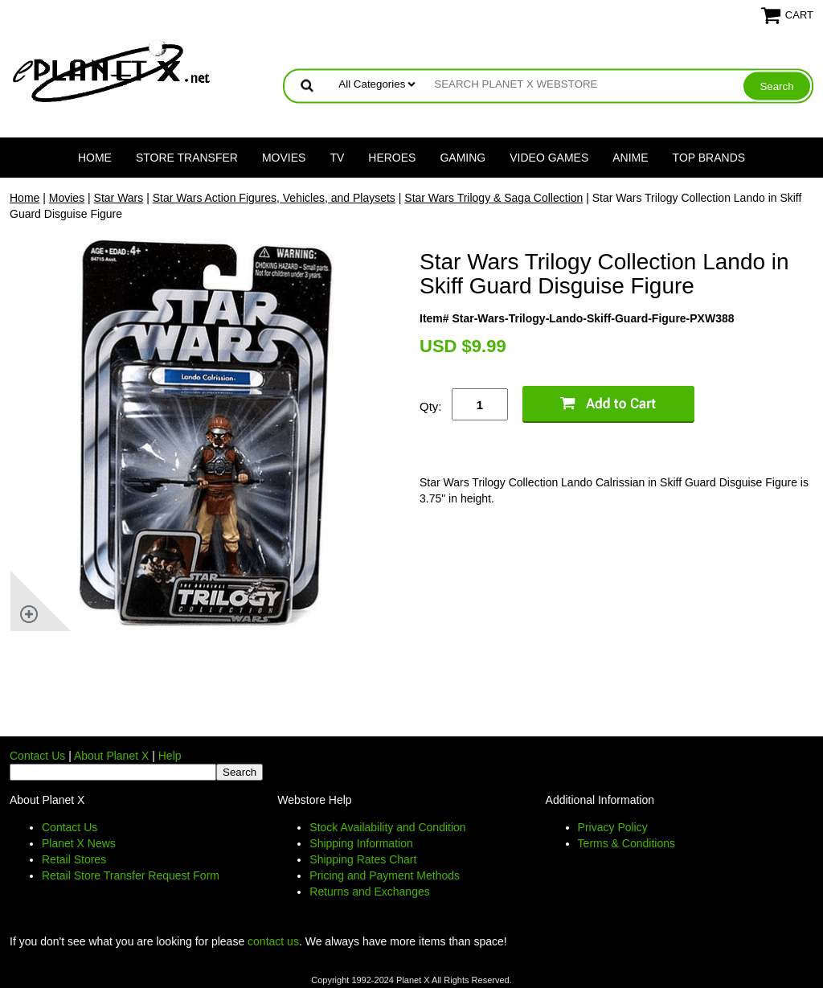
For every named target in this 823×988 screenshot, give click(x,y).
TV (337, 157)
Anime (630, 157)
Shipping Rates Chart (362, 859)
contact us (273, 941)
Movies (283, 157)
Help (170, 755)
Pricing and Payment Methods (384, 875)
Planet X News (79, 843)
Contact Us (37, 755)
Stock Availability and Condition (387, 827)
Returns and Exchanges (369, 891)
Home (95, 157)
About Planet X (111, 755)
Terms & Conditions (626, 843)
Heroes (392, 157)
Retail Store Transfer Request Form (130, 875)
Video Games (549, 157)
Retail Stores (74, 859)
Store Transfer (187, 157)
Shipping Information (360, 843)
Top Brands (709, 157)
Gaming (462, 157)
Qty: (431, 406)
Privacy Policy (613, 827)
